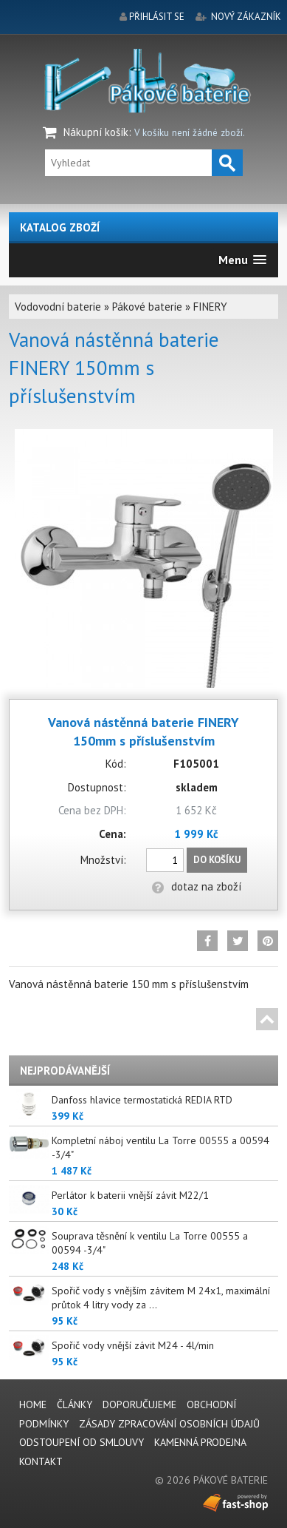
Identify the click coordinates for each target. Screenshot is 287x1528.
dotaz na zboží (196, 886)
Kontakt (41, 1461)
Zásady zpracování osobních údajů (169, 1423)
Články (74, 1404)
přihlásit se (156, 16)
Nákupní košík (95, 132)
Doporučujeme (139, 1404)
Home (32, 1404)
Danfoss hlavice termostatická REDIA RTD (142, 1099)
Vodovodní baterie (58, 307)
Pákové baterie (147, 307)
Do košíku (217, 859)
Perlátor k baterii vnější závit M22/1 (130, 1195)
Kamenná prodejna (200, 1442)
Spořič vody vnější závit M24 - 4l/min (133, 1345)
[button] (242, 260)
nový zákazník (246, 16)
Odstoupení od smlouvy (81, 1442)
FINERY (210, 307)
